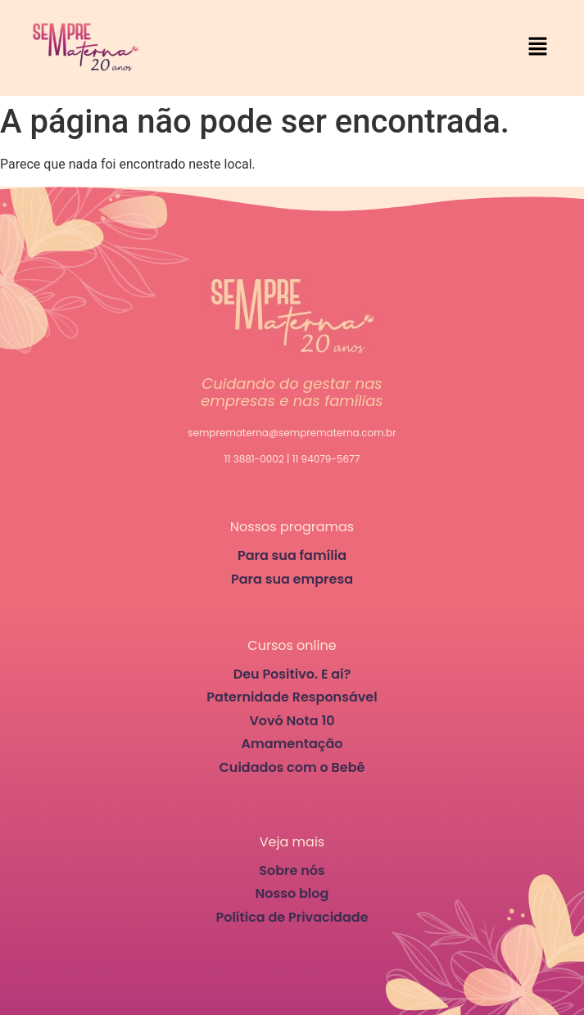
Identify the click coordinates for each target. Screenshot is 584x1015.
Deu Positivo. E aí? (292, 674)
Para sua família (292, 555)
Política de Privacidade (291, 917)
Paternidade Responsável (291, 697)
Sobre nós (291, 870)
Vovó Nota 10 (291, 720)
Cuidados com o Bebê (292, 767)
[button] (538, 47)
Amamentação (291, 743)
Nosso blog (292, 893)
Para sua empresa (292, 579)
